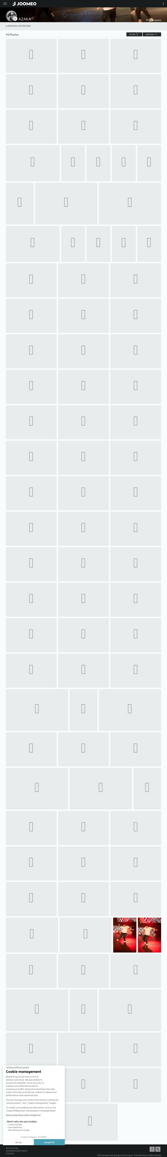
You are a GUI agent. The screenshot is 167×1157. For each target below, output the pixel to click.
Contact (10, 1153)
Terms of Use (12, 1147)
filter (134, 34)
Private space (153, 20)
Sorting (152, 34)
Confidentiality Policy (16, 1150)
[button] (8, 1142)
